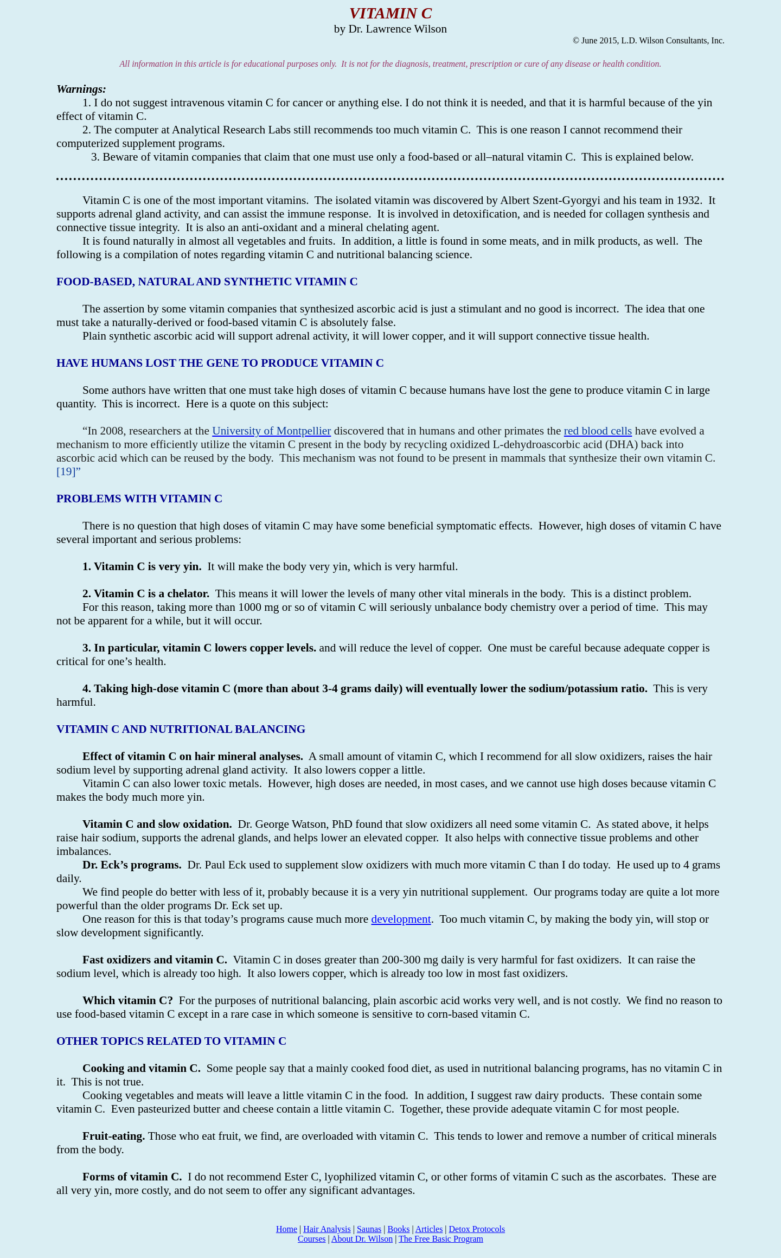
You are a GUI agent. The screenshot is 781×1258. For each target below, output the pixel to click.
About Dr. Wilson (362, 1238)
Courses (312, 1238)
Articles (429, 1229)
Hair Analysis (327, 1229)
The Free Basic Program (441, 1238)
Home (286, 1229)
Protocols (477, 1229)
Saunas (369, 1229)
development (401, 918)
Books (398, 1229)
